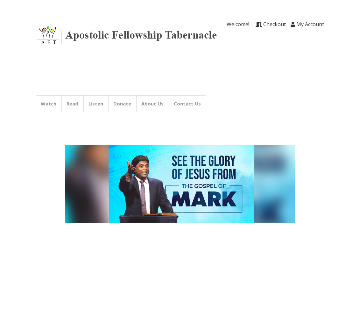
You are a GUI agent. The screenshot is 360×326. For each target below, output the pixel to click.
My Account (307, 24)
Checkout (271, 24)
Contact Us (188, 103)
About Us (153, 103)
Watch (49, 103)
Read (73, 103)
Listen (96, 103)
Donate (123, 103)
